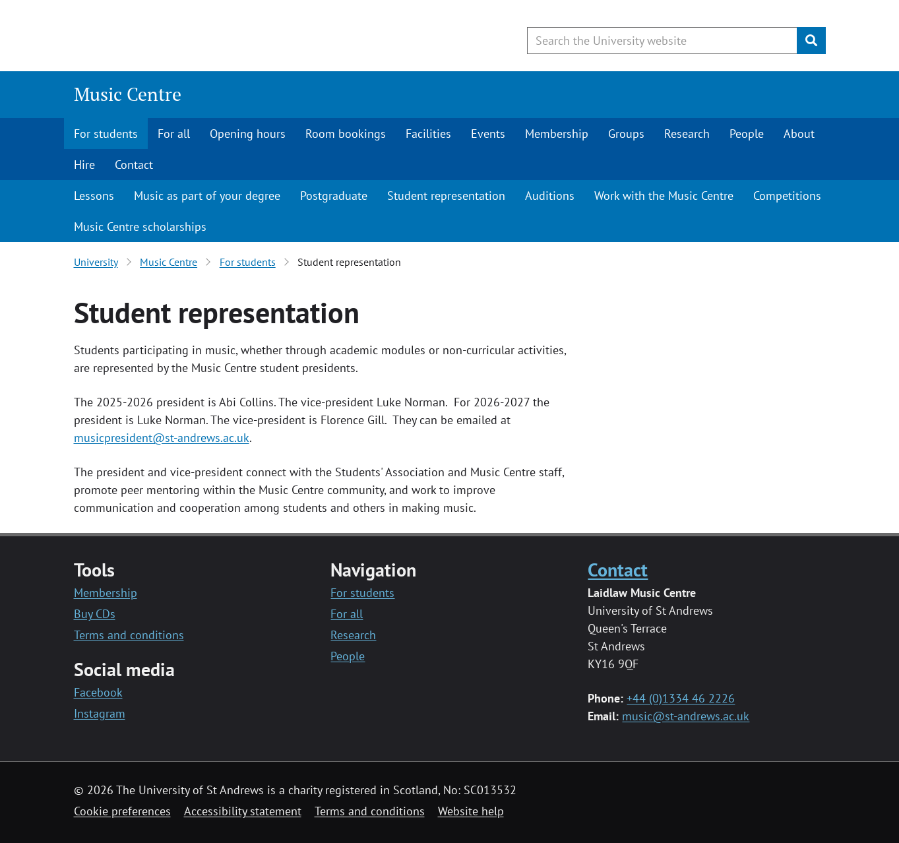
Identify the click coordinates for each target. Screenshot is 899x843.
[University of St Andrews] (181, 36)
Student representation (446, 195)
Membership (556, 133)
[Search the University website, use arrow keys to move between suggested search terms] (662, 40)
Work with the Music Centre (663, 195)
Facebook (98, 692)
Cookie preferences (122, 811)
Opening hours (248, 133)
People (746, 133)
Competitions (787, 195)
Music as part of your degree (207, 195)
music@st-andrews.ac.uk (685, 716)
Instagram (99, 713)
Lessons (94, 195)
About (799, 133)
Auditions (549, 195)
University (96, 261)
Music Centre (127, 94)
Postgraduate (333, 195)
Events (488, 133)
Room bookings (345, 133)
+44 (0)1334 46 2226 (681, 698)
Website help (471, 811)
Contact (134, 164)
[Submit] (811, 40)
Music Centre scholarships (140, 226)
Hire (84, 164)
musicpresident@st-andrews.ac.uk (161, 437)
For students (106, 133)
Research (687, 133)
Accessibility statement (242, 811)
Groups (626, 133)
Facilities (428, 133)
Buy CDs (94, 613)
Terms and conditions (129, 634)
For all (174, 133)
